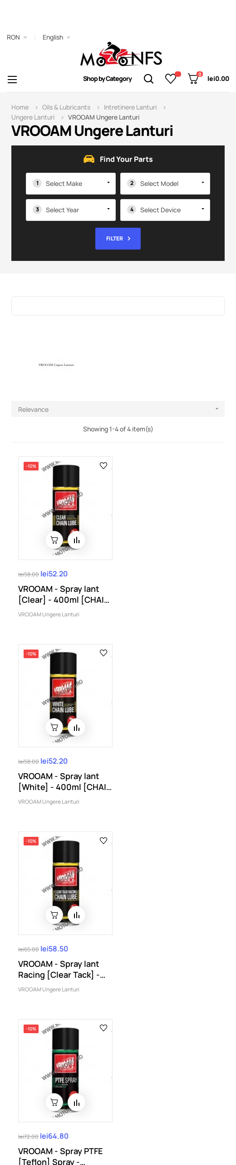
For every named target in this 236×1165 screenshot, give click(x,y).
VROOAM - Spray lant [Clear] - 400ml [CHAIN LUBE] (64, 592)
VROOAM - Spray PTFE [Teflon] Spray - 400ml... (167, 779)
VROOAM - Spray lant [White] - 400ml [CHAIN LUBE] (165, 592)
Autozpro (116, 1132)
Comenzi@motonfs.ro (118, 1013)
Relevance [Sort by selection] (121, 409)
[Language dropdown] (56, 37)
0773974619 (44, 1013)
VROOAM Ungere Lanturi (48, 612)
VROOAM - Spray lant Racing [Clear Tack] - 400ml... (59, 779)
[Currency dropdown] (17, 37)
